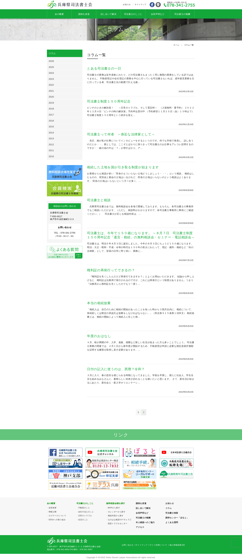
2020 (51, 97)
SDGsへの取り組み (57, 520)
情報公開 (52, 512)
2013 (51, 138)
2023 (51, 79)
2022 (51, 85)
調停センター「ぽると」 (177, 518)
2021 (51, 91)
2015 (51, 126)
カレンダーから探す (116, 512)
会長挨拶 (52, 508)
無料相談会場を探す (115, 503)
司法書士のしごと (133, 14)
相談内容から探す (115, 516)
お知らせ (127, 4)
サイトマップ (140, 4)
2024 (51, 73)
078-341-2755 (179, 4)
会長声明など (158, 14)
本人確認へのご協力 (145, 522)
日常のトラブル (85, 516)
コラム (168, 508)
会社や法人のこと (86, 512)
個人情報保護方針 (177, 545)
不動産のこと (84, 508)
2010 (51, 156)
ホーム (176, 45)
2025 (51, 67)
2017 (51, 114)
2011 (51, 150)
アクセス (158, 4)
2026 (51, 61)
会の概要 (59, 14)
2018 (51, 108)
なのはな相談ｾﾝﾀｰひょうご (119, 520)
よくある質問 (171, 522)
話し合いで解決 (109, 14)
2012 (51, 144)
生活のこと (83, 520)
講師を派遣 (84, 14)
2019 (51, 103)
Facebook (152, 4)
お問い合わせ (128, 545)
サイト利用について (158, 545)
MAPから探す (114, 508)
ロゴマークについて (57, 516)
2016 (51, 120)
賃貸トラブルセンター (117, 523)
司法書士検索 (171, 513)
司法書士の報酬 (182, 14)
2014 (51, 132)
